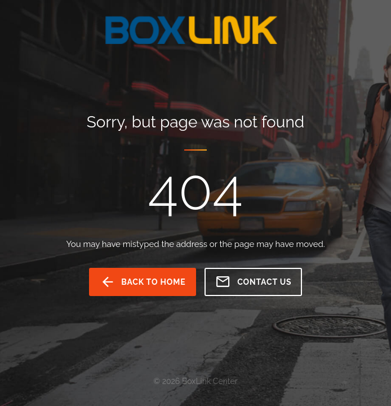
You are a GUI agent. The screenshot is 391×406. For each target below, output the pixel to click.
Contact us (253, 282)
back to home (143, 282)
